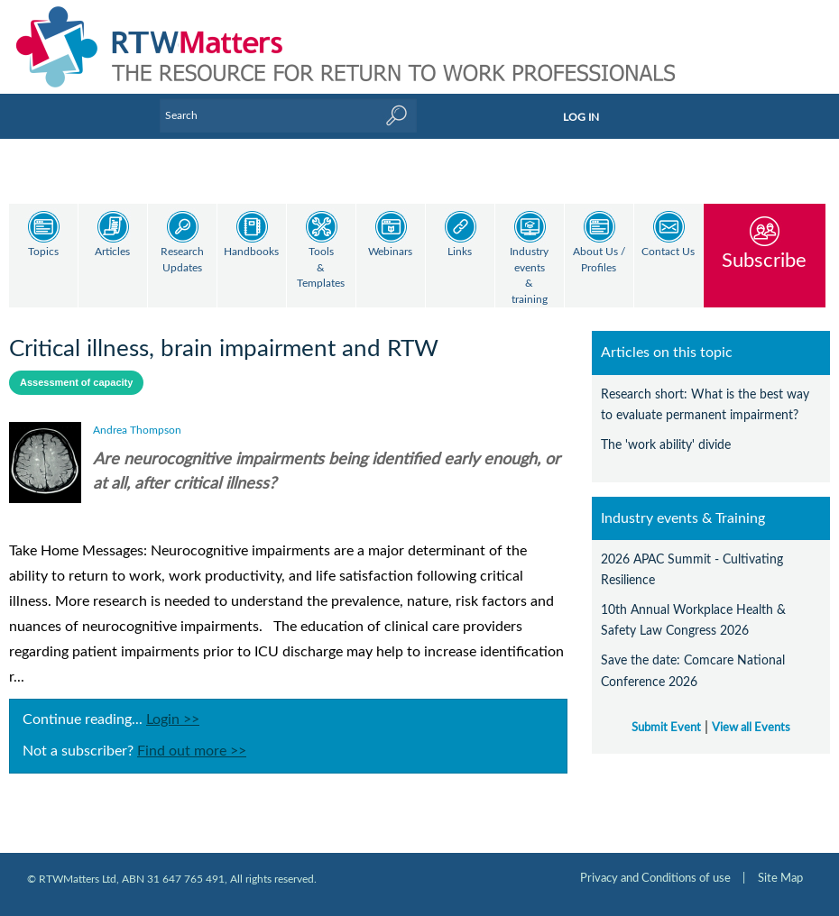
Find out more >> (191, 735)
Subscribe (764, 260)
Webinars (390, 252)
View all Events (751, 712)
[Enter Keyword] (288, 115)
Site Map (780, 862)
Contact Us (668, 252)
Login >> (172, 704)
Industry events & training (529, 276)
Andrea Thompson (137, 414)
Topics (43, 252)
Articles (112, 252)
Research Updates (182, 260)
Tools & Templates (321, 268)
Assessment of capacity (76, 367)
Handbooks (251, 252)
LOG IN (581, 117)
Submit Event (666, 712)
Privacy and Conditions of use (655, 862)
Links (459, 252)
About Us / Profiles (599, 260)
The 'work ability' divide (666, 429)
